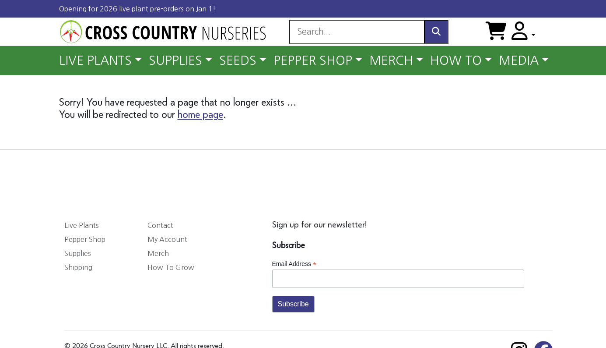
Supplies (77, 253)
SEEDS (237, 60)
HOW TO (456, 60)
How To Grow (170, 267)
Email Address (294, 264)
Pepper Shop (84, 239)
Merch (158, 253)
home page (200, 115)
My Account (167, 239)
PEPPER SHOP (312, 60)
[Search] (356, 32)
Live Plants (81, 225)
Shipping (78, 267)
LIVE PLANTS (95, 60)
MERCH (391, 60)
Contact (160, 225)
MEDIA (519, 60)
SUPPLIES (175, 60)
